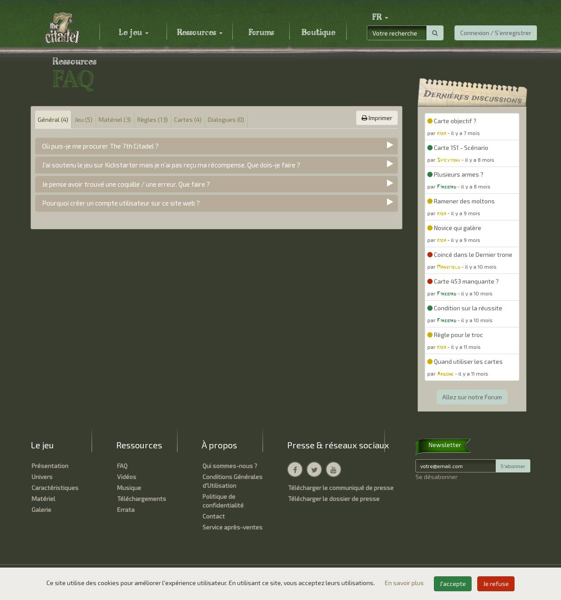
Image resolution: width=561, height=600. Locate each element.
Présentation (50, 465)
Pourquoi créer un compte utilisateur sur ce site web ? (121, 203)
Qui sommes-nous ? (229, 465)
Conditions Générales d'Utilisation (232, 481)
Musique (129, 487)
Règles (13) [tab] (152, 119)
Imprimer (377, 117)
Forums (261, 33)
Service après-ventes (232, 527)
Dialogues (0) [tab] (226, 119)
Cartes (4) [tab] (188, 119)
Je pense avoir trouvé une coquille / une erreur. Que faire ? (126, 184)
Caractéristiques (55, 487)
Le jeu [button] (134, 33)
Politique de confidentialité (223, 501)
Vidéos (126, 476)
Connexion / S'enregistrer (495, 32)
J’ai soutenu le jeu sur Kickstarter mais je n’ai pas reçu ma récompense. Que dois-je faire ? (171, 165)
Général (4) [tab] (53, 119)
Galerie (41, 509)
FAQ (122, 465)
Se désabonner (436, 476)
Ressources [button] (200, 33)
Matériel (43, 498)
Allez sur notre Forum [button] (472, 397)
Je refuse (496, 583)
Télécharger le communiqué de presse (341, 487)
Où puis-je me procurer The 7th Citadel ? (100, 146)
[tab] (217, 146)
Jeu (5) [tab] (83, 119)
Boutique (318, 33)
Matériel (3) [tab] (115, 119)
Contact (213, 516)
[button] (380, 17)
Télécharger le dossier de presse (334, 498)
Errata (126, 509)
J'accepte (453, 583)
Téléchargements (141, 498)
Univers (42, 476)
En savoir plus (405, 582)
